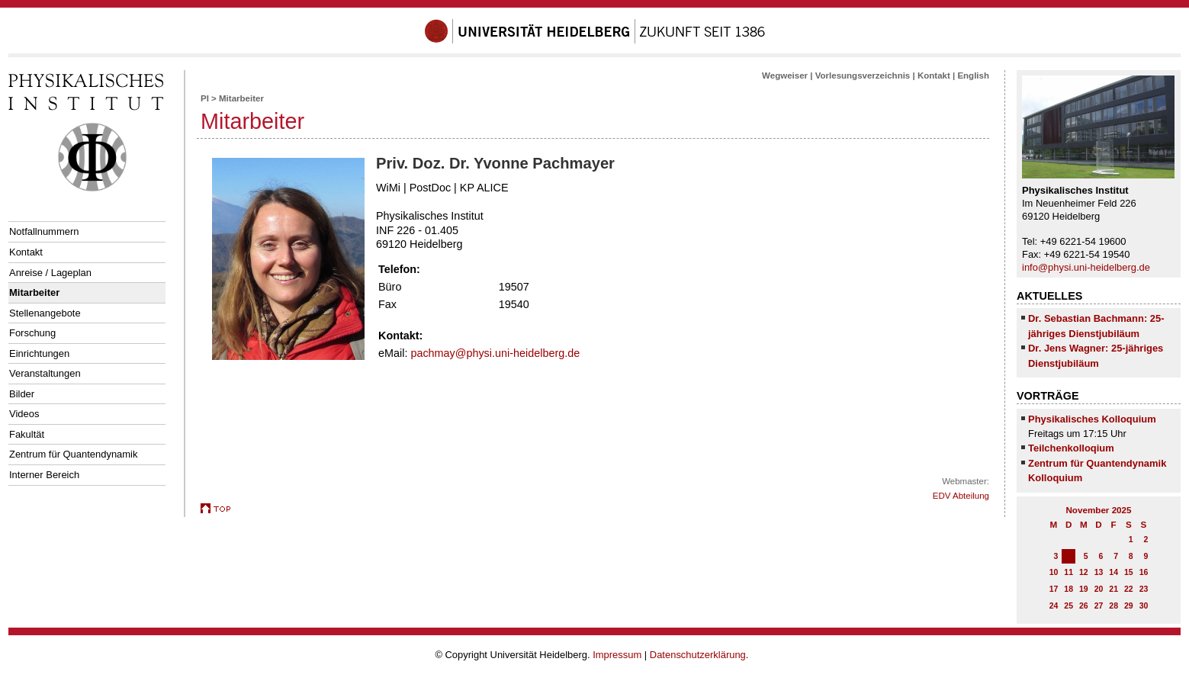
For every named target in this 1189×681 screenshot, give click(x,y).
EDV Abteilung (961, 495)
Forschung (32, 333)
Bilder (21, 394)
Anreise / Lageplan (50, 272)
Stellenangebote (45, 313)
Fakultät (26, 434)
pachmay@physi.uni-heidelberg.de (495, 353)
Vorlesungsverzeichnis (863, 75)
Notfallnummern (44, 231)
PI (205, 98)
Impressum (617, 654)
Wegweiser (785, 75)
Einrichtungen (39, 353)
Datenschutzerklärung (698, 654)
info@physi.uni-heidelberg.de (1086, 267)
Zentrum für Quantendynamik (73, 454)
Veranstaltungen (45, 373)
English (973, 75)
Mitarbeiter (34, 292)
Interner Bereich (44, 474)
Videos (24, 413)
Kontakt (26, 252)
